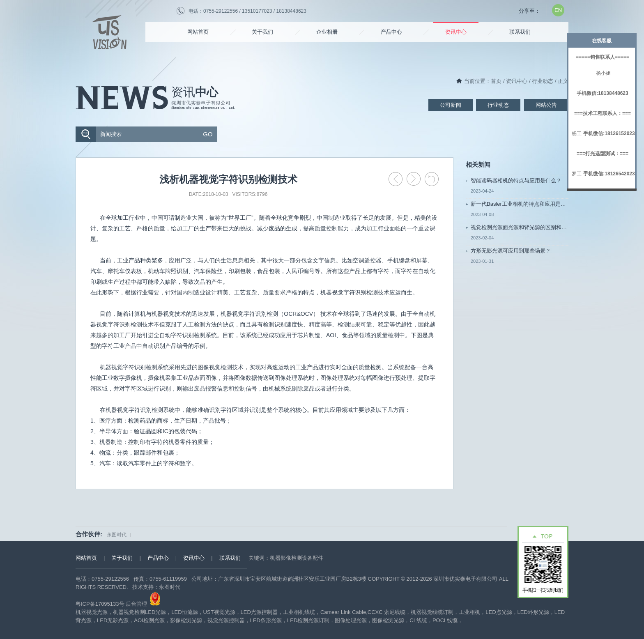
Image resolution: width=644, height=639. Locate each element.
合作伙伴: (89, 534)
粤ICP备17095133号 (100, 604)
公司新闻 (450, 105)
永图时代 (116, 535)
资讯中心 (456, 32)
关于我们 (262, 32)
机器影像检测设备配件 (296, 558)
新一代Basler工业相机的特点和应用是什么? (519, 204)
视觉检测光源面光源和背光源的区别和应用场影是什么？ (519, 227)
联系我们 (520, 32)
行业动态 (542, 81)
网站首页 (198, 32)
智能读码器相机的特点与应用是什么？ (516, 180)
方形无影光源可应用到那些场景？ (511, 251)
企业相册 (327, 32)
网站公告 (546, 105)
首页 (496, 81)
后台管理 (136, 604)
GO (207, 134)
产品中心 (391, 32)
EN (558, 10)
